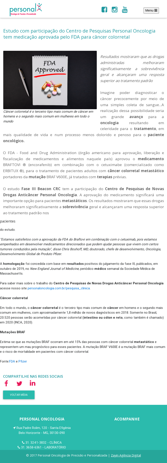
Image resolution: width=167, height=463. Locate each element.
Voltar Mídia (19, 394)
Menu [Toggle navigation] (151, 10)
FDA (12, 361)
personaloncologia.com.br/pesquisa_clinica (59, 288)
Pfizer (22, 361)
